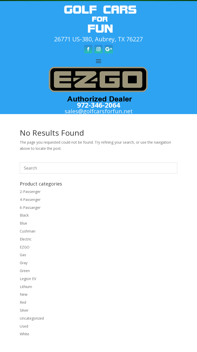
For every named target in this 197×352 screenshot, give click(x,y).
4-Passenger (30, 199)
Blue (23, 223)
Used (24, 326)
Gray (23, 262)
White (24, 333)
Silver (24, 310)
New (23, 294)
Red (23, 302)
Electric (26, 239)
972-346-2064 (98, 105)
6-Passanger (30, 207)
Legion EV (28, 278)
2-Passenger (30, 191)
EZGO (24, 247)
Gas (23, 254)
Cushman (27, 231)
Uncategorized (32, 318)
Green (25, 270)
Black (24, 215)
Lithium (26, 286)
